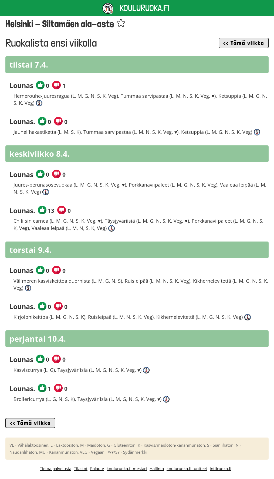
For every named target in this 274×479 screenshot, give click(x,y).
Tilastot (80, 468)
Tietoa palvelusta (55, 468)
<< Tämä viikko (243, 43)
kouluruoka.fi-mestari (127, 468)
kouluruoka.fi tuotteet (187, 468)
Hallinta (157, 468)
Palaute (97, 468)
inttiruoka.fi (220, 468)
